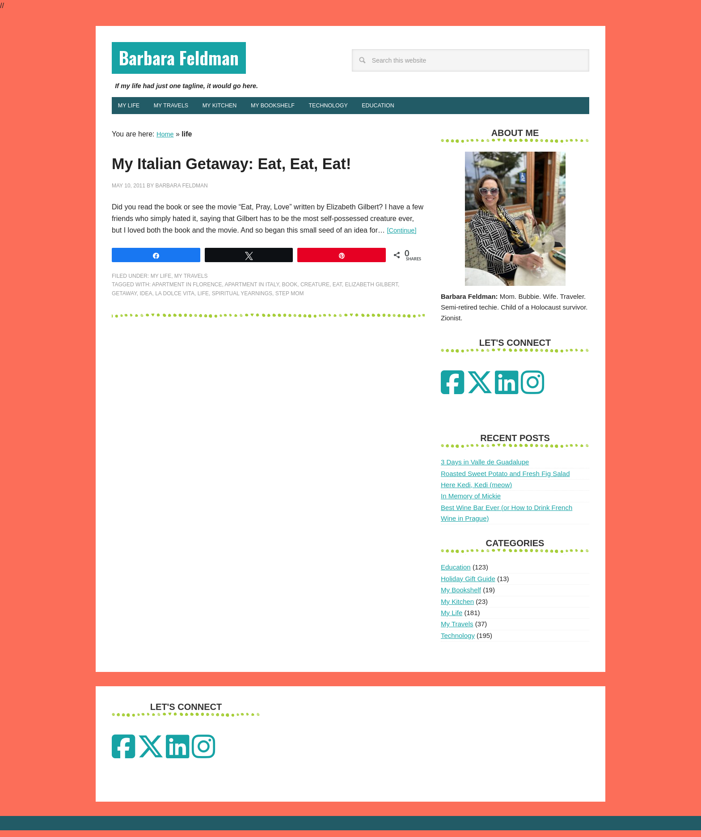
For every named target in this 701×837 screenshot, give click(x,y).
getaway (124, 326)
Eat (337, 317)
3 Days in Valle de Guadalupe (485, 469)
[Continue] (403, 263)
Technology (458, 642)
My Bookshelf (461, 597)
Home (166, 140)
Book (290, 317)
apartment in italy (252, 317)
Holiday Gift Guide (468, 585)
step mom (289, 326)
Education (456, 574)
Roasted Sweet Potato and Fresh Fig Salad (505, 480)
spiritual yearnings (242, 326)
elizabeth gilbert (371, 317)
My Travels (191, 309)
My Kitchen (457, 608)
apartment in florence (187, 317)
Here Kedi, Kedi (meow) (476, 491)
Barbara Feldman (192, 60)
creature (314, 317)
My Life (161, 309)
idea (145, 326)
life (203, 326)
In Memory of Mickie (471, 503)
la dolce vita (174, 326)
